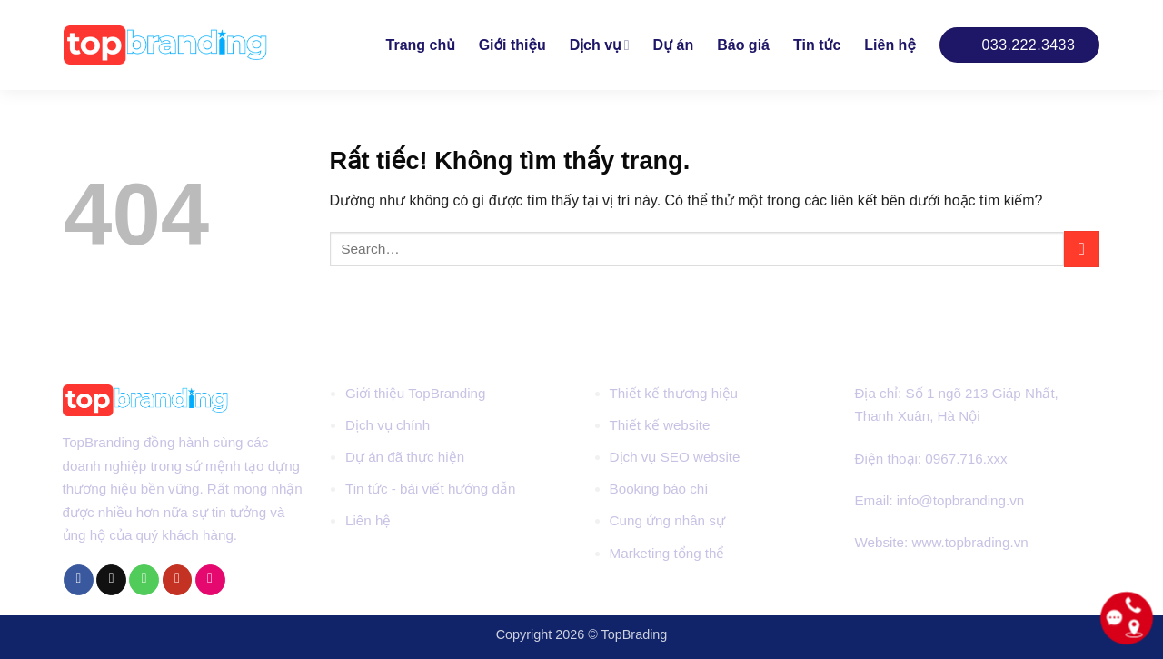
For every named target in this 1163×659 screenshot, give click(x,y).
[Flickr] (210, 579)
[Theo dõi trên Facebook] (79, 579)
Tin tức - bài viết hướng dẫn (430, 488)
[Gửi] (1081, 248)
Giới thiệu (512, 45)
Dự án (673, 45)
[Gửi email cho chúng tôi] (111, 579)
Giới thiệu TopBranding (415, 393)
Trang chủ (420, 45)
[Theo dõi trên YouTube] (178, 579)
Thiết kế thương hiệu (674, 393)
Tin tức (816, 45)
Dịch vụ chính (387, 425)
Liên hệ (889, 45)
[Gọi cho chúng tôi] (144, 579)
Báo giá (743, 45)
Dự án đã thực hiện (404, 456)
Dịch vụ (600, 45)
